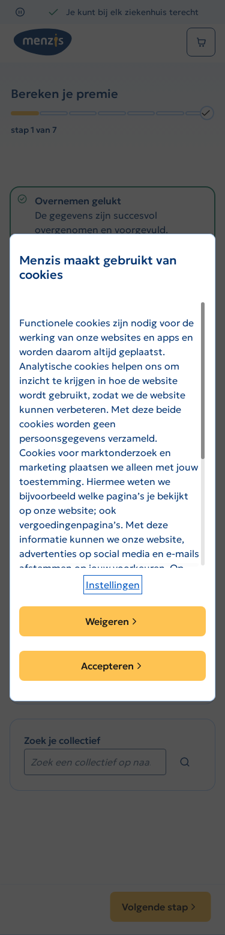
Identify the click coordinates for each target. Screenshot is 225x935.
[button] (113, 584)
